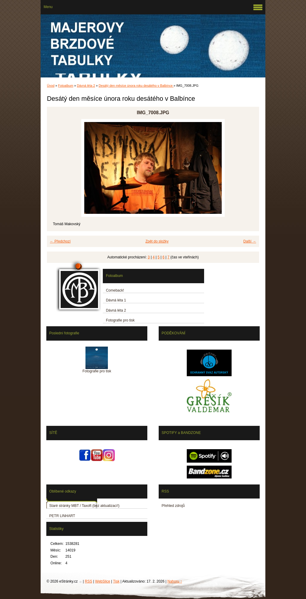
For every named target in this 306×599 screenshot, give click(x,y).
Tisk (116, 581)
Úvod (50, 85)
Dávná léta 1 (116, 300)
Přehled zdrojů (173, 506)
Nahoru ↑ (174, 581)
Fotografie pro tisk (120, 320)
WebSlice (102, 581)
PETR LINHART (62, 516)
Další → (249, 241)
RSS (88, 581)
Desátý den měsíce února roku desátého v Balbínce (136, 85)
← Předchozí (60, 241)
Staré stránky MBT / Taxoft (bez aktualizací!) (84, 506)
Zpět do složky (157, 241)
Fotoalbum (65, 85)
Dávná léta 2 (86, 85)
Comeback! (115, 290)
